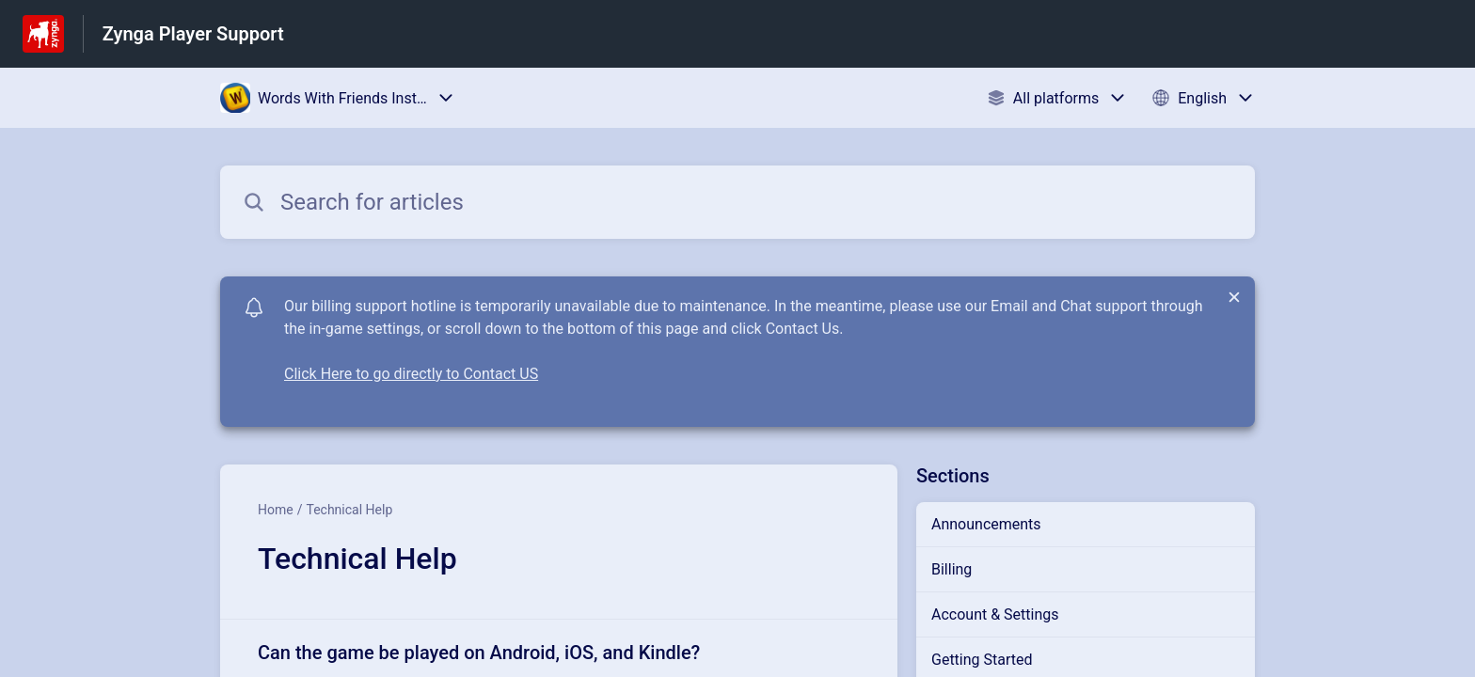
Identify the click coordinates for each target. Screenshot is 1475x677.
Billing (951, 569)
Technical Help (349, 509)
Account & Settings (995, 614)
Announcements (986, 524)
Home (275, 509)
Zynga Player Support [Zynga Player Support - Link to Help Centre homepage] (193, 34)
